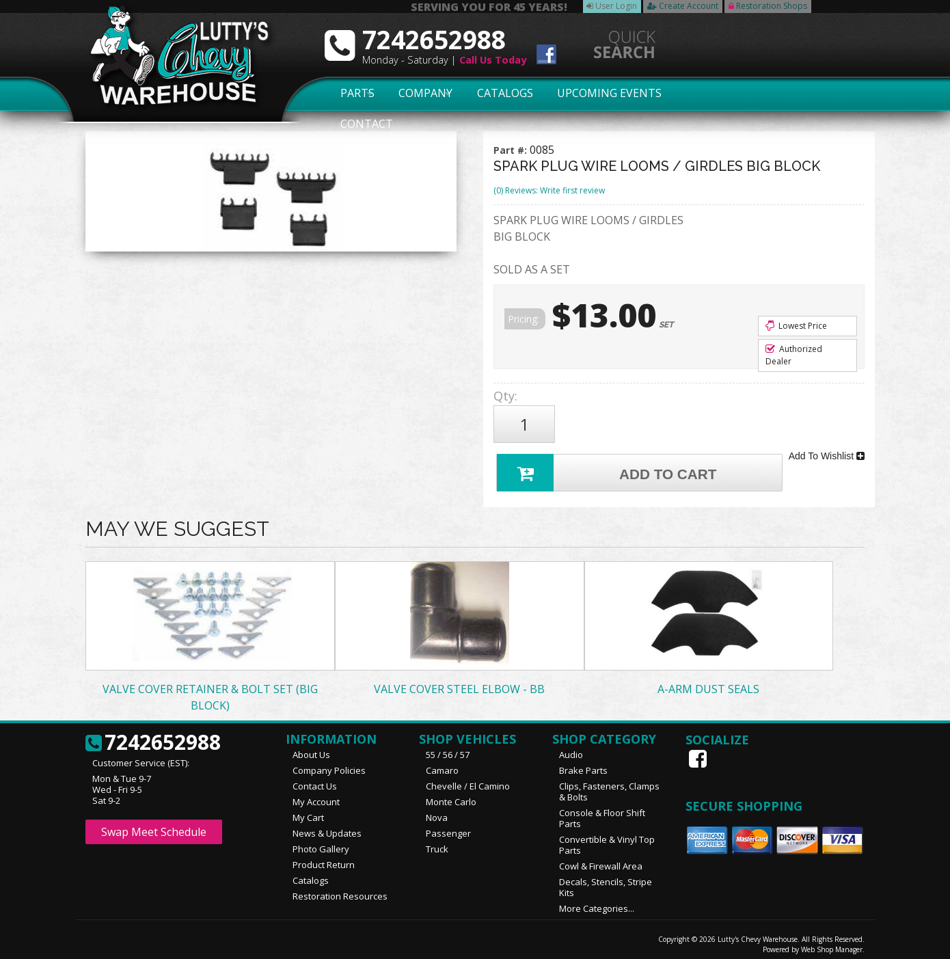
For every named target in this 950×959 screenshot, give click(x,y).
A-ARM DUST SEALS (708, 682)
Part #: (511, 150)
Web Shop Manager (832, 943)
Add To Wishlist (827, 451)
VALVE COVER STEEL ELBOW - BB (459, 682)
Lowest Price (796, 326)
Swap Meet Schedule (153, 825)
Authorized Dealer (793, 355)
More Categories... (596, 902)
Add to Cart (609, 465)
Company (421, 93)
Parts (350, 93)
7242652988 (153, 736)
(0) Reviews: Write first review (549, 190)
